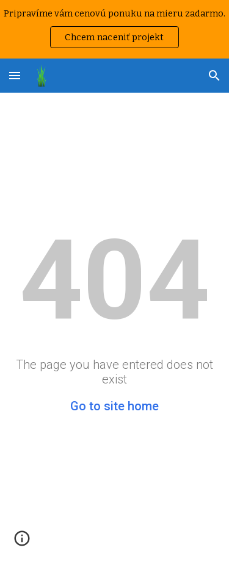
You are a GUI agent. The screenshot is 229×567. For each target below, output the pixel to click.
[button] (14, 75)
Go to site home (114, 406)
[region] (114, 29)
